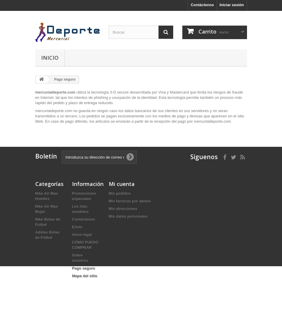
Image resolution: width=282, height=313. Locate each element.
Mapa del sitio (84, 276)
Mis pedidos (120, 193)
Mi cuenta (122, 183)
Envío (77, 227)
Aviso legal (82, 234)
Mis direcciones (123, 209)
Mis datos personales (128, 216)
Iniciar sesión (231, 5)
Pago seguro (83, 268)
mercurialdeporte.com (53, 111)
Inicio (50, 57)
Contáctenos (202, 5)
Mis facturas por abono (130, 201)
